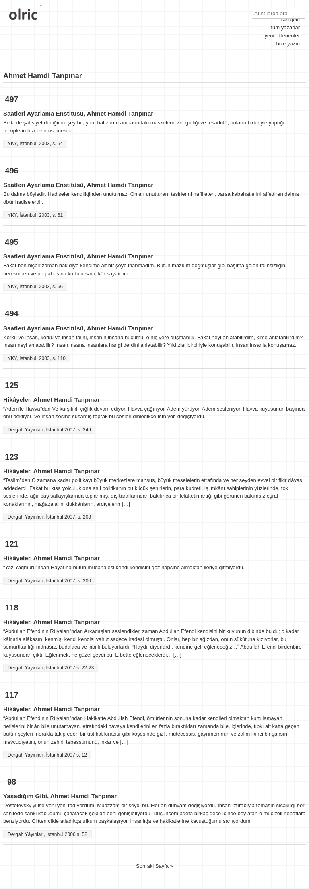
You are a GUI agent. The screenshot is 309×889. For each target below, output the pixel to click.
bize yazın (288, 44)
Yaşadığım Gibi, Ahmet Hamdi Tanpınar (60, 796)
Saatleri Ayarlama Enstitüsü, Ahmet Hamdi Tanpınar (78, 113)
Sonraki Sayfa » (154, 866)
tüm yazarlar (285, 27)
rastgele (290, 19)
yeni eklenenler (282, 36)
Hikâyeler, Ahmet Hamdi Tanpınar (51, 399)
